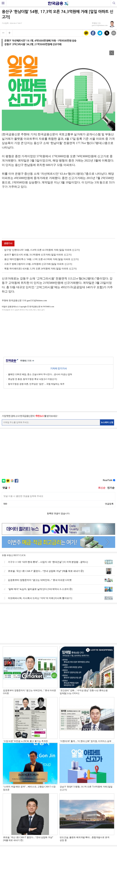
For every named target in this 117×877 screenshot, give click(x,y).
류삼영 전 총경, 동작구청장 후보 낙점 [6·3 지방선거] (32, 379)
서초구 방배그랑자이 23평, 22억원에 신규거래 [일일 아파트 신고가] (38, 264)
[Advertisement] (58, 214)
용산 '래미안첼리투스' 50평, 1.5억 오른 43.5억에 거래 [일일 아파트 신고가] (41, 259)
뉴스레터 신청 (107, 422)
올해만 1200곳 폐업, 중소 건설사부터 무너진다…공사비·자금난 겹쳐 (40, 374)
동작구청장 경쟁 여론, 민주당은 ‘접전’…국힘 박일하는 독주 (36, 384)
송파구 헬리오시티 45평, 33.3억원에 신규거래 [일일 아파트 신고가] (37, 254)
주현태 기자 (27, 361)
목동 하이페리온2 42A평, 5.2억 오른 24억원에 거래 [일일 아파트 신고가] (40, 268)
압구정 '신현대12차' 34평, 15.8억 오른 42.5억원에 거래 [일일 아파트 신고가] (42, 250)
